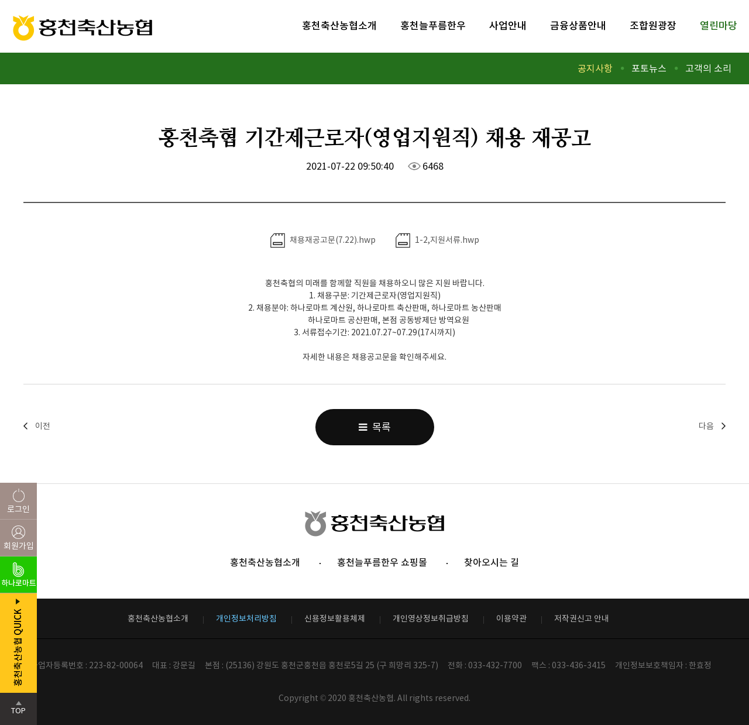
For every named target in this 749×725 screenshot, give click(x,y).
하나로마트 (18, 583)
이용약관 (511, 618)
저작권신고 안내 (581, 618)
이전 (42, 426)
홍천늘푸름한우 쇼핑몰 (382, 562)
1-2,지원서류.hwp (437, 240)
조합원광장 (653, 25)
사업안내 (508, 25)
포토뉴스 (648, 68)
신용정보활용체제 (334, 618)
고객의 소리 (708, 68)
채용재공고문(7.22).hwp (323, 240)
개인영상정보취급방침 (431, 618)
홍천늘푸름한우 (433, 25)
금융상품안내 (578, 25)
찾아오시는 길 (491, 562)
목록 (375, 427)
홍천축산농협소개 (339, 25)
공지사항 (595, 68)
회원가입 (19, 546)
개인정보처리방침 (246, 618)
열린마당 (718, 25)
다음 (706, 426)
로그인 (18, 509)
